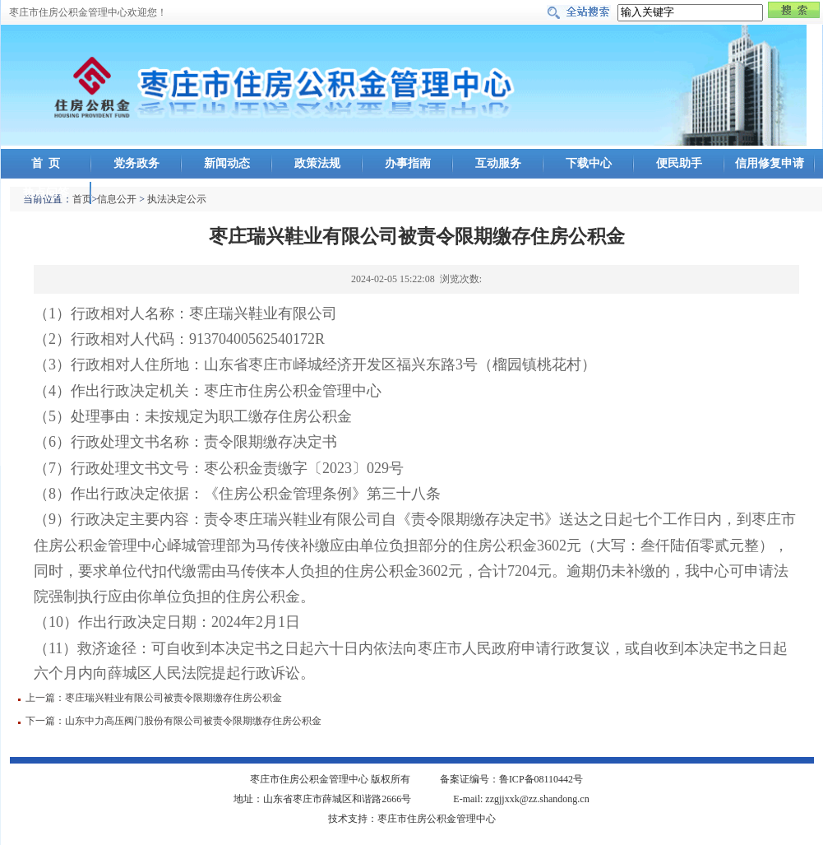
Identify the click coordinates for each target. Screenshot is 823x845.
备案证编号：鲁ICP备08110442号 (511, 779)
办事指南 (408, 163)
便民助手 (679, 163)
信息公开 (116, 199)
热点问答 (46, 193)
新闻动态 (227, 163)
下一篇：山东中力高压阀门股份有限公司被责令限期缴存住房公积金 (173, 721)
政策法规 (317, 163)
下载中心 (589, 163)
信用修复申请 (769, 163)
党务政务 (136, 163)
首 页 (45, 163)
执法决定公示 (176, 199)
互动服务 (498, 163)
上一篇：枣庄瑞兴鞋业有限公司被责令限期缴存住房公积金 (153, 697)
